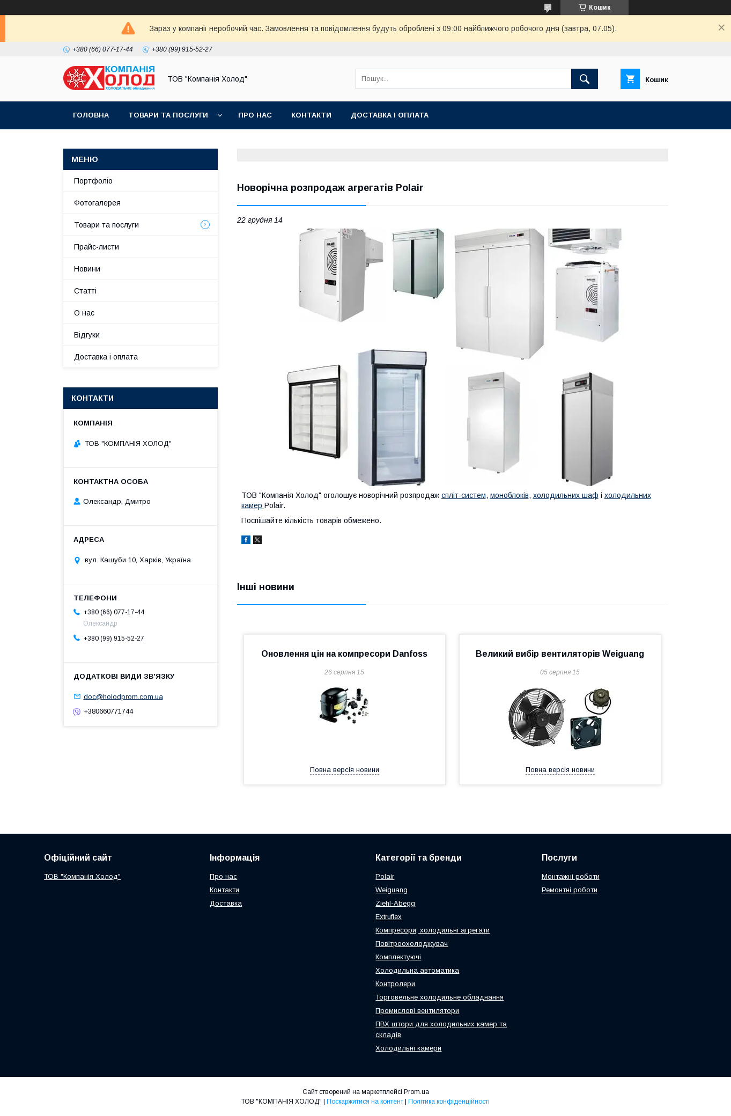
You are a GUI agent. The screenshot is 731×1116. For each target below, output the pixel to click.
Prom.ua (416, 1092)
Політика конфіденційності (449, 1101)
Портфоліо (93, 181)
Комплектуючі (398, 957)
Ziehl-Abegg (395, 903)
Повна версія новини (344, 770)
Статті (85, 291)
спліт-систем (463, 495)
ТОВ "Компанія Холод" (82, 876)
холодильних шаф (566, 495)
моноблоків (509, 495)
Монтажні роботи (571, 876)
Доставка (226, 903)
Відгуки (87, 335)
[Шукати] (584, 79)
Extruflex (388, 917)
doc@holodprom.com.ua (123, 696)
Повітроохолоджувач (411, 943)
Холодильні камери (408, 1048)
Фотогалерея (97, 203)
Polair (384, 876)
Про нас (255, 115)
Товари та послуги (168, 115)
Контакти (311, 115)
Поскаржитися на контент (365, 1101)
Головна (91, 115)
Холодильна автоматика (417, 970)
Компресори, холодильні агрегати (432, 930)
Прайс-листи (96, 247)
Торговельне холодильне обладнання (439, 997)
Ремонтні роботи (569, 890)
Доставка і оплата (390, 115)
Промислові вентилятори (417, 1011)
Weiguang (391, 890)
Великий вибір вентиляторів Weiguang (560, 653)
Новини (87, 269)
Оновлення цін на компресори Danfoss (344, 653)
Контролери (395, 984)
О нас (84, 313)
